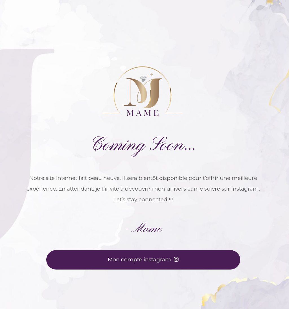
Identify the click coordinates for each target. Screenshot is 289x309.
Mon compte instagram (143, 259)
